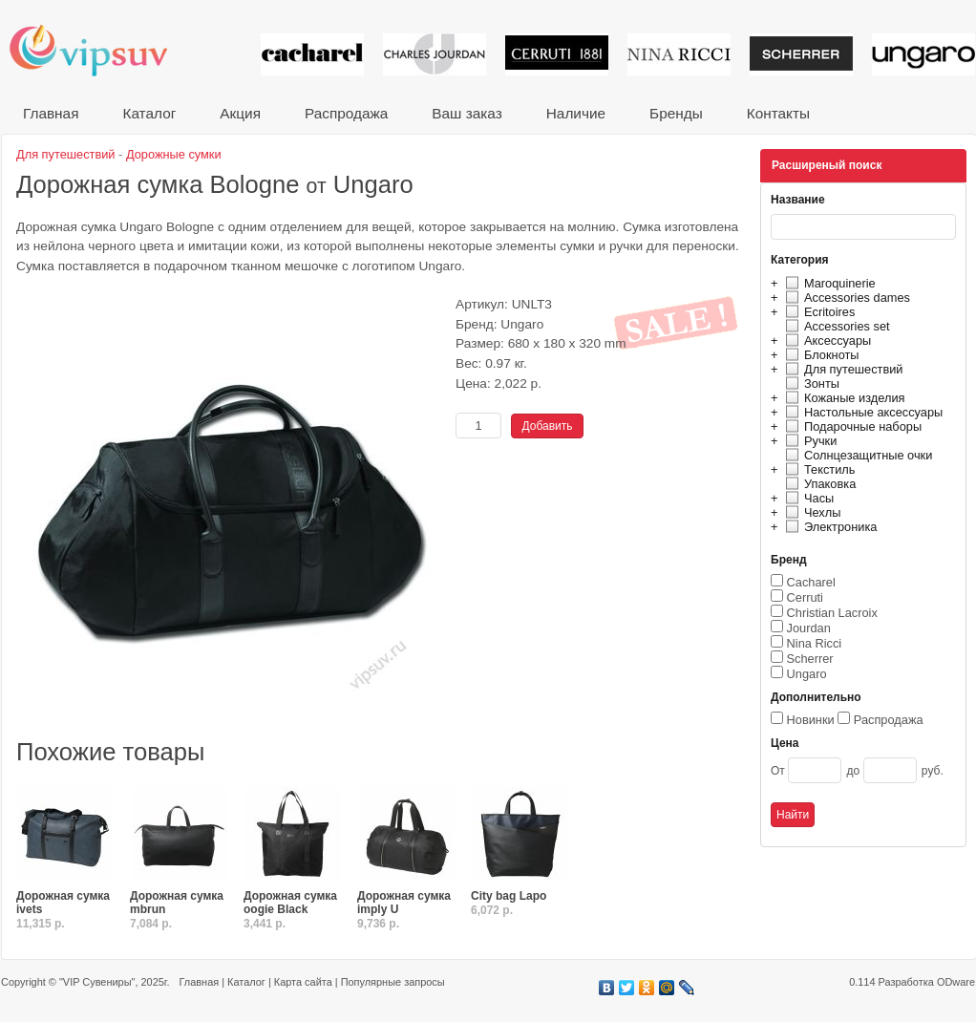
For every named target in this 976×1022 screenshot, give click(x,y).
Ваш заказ (466, 113)
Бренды (676, 113)
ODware (956, 982)
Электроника (828, 527)
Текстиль (818, 469)
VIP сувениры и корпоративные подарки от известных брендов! (101, 50)
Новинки (811, 720)
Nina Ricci (814, 643)
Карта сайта (303, 982)
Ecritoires (817, 312)
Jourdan (809, 628)
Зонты (809, 383)
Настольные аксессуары (861, 412)
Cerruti (805, 597)
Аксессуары (825, 340)
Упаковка (818, 484)
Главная (50, 113)
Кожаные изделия (842, 398)
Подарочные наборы (851, 426)
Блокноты (819, 355)
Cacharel (811, 582)
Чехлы (810, 512)
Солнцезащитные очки (856, 455)
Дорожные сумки (174, 154)
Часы (807, 498)
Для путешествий (841, 369)
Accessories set (835, 326)
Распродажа (346, 113)
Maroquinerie (828, 283)
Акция (240, 113)
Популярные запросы (393, 982)
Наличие (575, 113)
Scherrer (810, 658)
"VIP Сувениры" (97, 982)
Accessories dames (845, 297)
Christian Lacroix (832, 613)
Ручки (808, 441)
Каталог (149, 113)
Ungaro (807, 674)
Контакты (778, 113)
